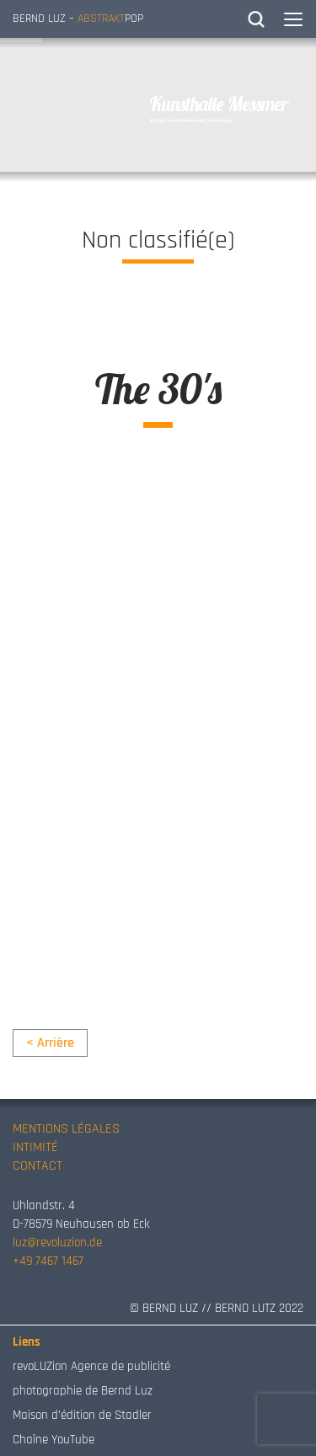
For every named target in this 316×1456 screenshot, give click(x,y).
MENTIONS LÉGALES (66, 1129)
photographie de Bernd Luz (83, 1391)
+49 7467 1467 (48, 1261)
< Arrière (50, 1043)
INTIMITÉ (35, 1147)
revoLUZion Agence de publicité (91, 1366)
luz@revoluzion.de (57, 1243)
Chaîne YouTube (53, 1440)
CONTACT (37, 1166)
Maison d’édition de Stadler (82, 1415)
